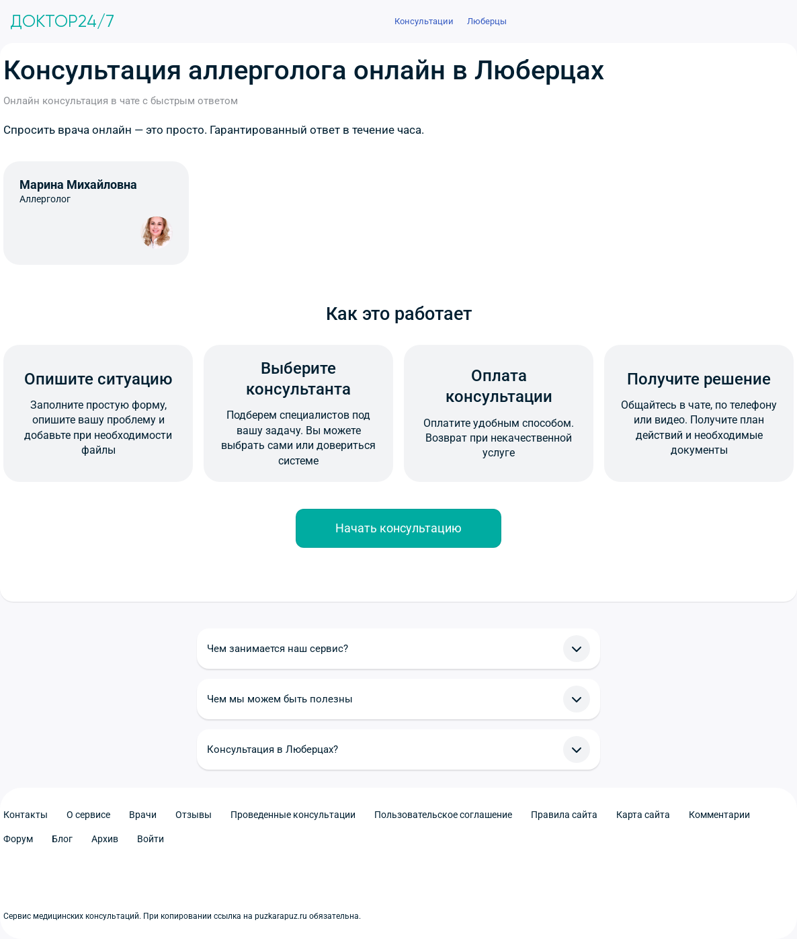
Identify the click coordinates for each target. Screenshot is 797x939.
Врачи (143, 814)
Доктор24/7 (62, 21)
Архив (104, 838)
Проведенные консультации (292, 814)
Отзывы (193, 814)
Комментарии (719, 814)
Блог (62, 838)
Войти (150, 838)
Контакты (25, 814)
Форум (18, 838)
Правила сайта (564, 814)
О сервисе (88, 814)
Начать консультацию (398, 528)
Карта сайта (643, 814)
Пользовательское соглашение (443, 814)
